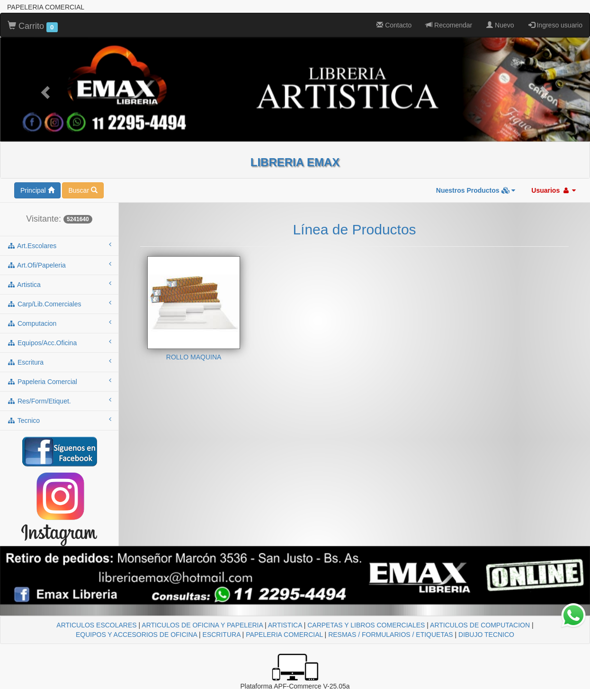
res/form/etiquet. (59, 400)
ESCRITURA (222, 634)
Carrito (33, 26)
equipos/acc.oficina (59, 342)
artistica (59, 284)
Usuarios (553, 190)
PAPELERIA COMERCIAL (284, 634)
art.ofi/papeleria (59, 264)
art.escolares (59, 245)
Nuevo (500, 25)
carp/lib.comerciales (59, 303)
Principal (37, 190)
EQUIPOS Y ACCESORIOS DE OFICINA (136, 634)
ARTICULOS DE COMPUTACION (480, 625)
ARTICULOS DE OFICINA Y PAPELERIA (202, 625)
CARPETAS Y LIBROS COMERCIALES (366, 625)
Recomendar (449, 25)
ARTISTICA (285, 625)
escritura (59, 362)
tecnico (59, 420)
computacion (59, 323)
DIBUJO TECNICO (486, 634)
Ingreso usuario (555, 25)
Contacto (393, 25)
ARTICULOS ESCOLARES (96, 625)
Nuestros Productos (476, 190)
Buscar (82, 190)
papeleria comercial (59, 381)
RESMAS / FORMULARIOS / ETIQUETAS (390, 634)
